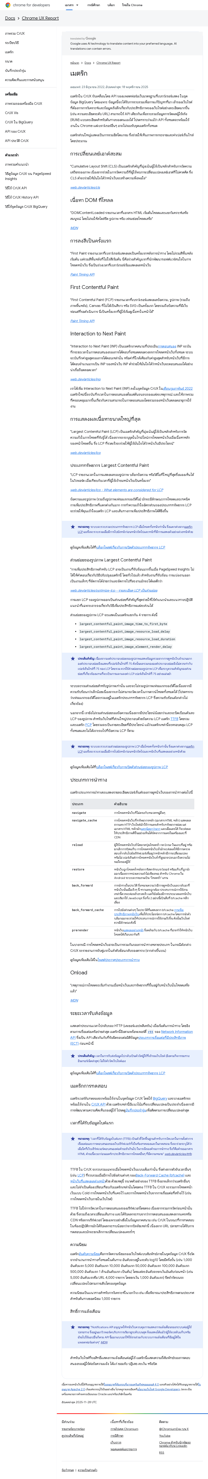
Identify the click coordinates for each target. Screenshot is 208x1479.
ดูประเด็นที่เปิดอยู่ (73, 1436)
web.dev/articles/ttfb (178, 1154)
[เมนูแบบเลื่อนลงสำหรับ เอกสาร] (78, 5)
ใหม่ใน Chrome (132, 5)
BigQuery (160, 1098)
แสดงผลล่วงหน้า (134, 930)
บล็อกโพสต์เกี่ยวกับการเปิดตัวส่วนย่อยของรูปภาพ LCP (132, 767)
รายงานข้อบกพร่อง (73, 1429)
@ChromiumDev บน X (174, 1429)
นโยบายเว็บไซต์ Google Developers (158, 1389)
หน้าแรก (74, 63)
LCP (80, 1175)
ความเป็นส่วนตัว (87, 1470)
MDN (74, 228)
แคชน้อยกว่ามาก (150, 829)
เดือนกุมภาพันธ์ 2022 (178, 389)
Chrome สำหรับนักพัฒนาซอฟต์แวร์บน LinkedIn (175, 1444)
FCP (88, 725)
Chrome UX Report (40, 18)
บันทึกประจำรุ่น (135, 1110)
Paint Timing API (82, 274)
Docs (10, 18)
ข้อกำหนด (68, 1470)
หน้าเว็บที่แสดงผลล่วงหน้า (87, 1181)
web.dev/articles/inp (85, 379)
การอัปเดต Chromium (124, 1429)
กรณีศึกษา (93, 5)
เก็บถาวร (116, 1442)
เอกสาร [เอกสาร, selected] (69, 5)
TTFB (174, 719)
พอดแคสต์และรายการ (124, 1449)
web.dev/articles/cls (85, 187)
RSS (161, 1452)
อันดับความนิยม (89, 1254)
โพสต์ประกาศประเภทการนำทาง (119, 960)
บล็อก (111, 5)
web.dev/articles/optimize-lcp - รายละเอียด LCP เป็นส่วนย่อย (113, 590)
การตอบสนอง (167, 346)
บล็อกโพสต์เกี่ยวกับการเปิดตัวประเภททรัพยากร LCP (130, 547)
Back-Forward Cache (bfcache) (160, 1175)
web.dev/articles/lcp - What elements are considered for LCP (116, 490)
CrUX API (98, 1104)
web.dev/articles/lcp (85, 453)
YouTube (164, 1436)
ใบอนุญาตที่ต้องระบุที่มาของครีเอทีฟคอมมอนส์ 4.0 (131, 1384)
